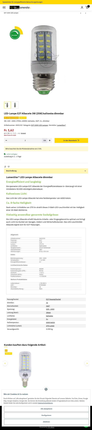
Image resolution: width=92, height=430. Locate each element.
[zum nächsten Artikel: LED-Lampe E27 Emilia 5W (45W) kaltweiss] (85, 13)
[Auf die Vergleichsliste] (5, 166)
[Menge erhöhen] (49, 140)
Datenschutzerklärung (45, 403)
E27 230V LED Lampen (39, 125)
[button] (82, 7)
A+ (47, 319)
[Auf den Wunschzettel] (8, 166)
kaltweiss (49, 316)
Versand (23, 133)
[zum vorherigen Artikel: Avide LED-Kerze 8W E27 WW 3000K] (80, 13)
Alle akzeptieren (46, 409)
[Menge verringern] (6, 140)
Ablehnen (46, 422)
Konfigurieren (46, 415)
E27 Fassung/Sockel (53, 299)
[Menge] (25, 140)
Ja (47, 303)
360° (48, 306)
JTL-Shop (51, 427)
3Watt (48, 313)
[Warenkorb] (86, 7)
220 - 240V (50, 309)
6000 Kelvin (50, 322)
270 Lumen (50, 326)
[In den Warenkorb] (71, 140)
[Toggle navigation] (4, 7)
